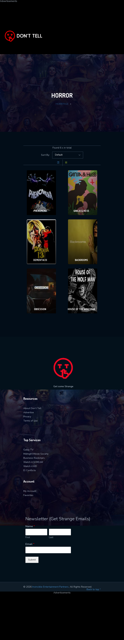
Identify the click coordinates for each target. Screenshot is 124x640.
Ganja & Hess (81, 210)
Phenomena (40, 210)
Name (30, 526)
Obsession (40, 309)
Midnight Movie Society (35, 453)
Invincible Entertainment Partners (50, 586)
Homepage (62, 104)
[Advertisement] (62, 26)
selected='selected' (67, 155)
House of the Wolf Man (81, 309)
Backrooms (81, 260)
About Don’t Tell (32, 408)
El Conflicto (29, 470)
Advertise (28, 412)
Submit (32, 559)
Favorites (28, 495)
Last (51, 537)
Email (29, 544)
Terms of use (30, 420)
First (27, 537)
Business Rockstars (34, 458)
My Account (29, 491)
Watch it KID (30, 466)
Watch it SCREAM (33, 462)
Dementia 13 (40, 260)
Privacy (27, 416)
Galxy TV (28, 449)
